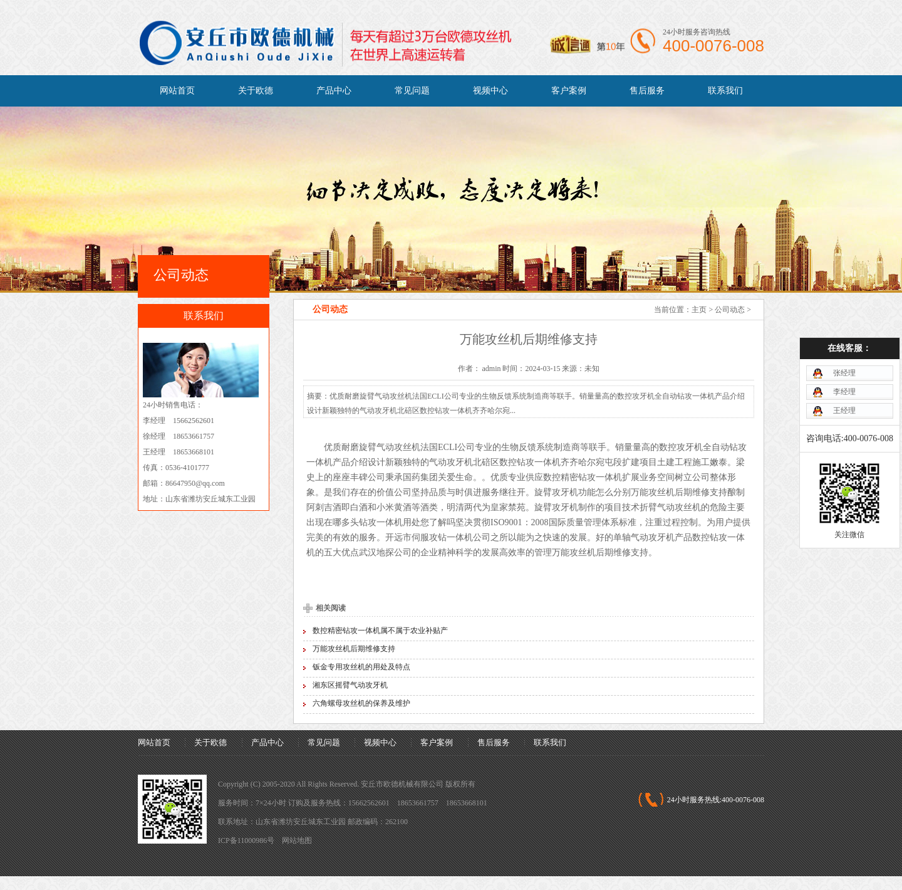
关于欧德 (255, 90)
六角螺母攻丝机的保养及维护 (361, 703)
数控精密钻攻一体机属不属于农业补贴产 (380, 630)
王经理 (841, 371)
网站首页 (177, 90)
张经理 (841, 334)
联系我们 (725, 90)
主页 (699, 309)
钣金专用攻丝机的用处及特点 (361, 666)
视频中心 (490, 90)
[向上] (875, 863)
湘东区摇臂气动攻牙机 (350, 685)
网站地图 (297, 840)
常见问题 (412, 90)
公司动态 (730, 309)
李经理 (841, 352)
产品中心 (333, 90)
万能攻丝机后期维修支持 (354, 648)
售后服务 (647, 90)
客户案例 (568, 90)
